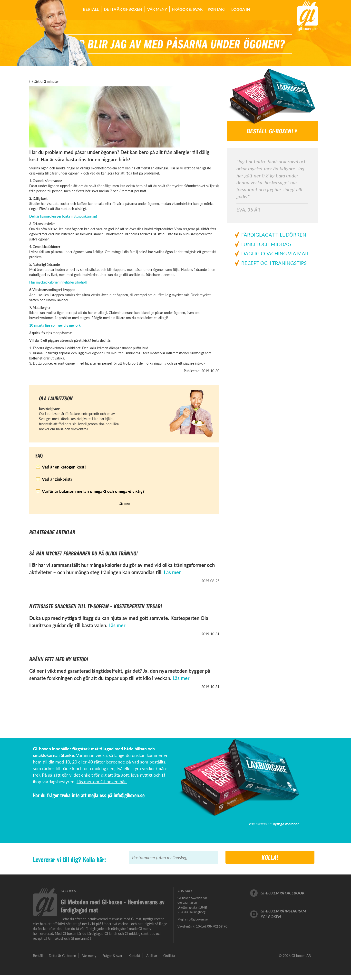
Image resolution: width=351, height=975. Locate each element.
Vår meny (157, 9)
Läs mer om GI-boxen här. (102, 781)
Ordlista (169, 955)
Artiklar (151, 955)
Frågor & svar (187, 9)
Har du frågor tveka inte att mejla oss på (73, 795)
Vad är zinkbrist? (57, 479)
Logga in (240, 9)
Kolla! (270, 857)
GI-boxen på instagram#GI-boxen (283, 913)
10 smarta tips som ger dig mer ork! (55, 325)
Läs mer (124, 503)
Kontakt (217, 9)
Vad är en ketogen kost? (64, 467)
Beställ (91, 9)
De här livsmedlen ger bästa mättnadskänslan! (63, 216)
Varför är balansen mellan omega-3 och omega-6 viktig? (93, 491)
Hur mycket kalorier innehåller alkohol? (58, 282)
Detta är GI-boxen (123, 9)
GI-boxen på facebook (282, 893)
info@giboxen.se (129, 795)
